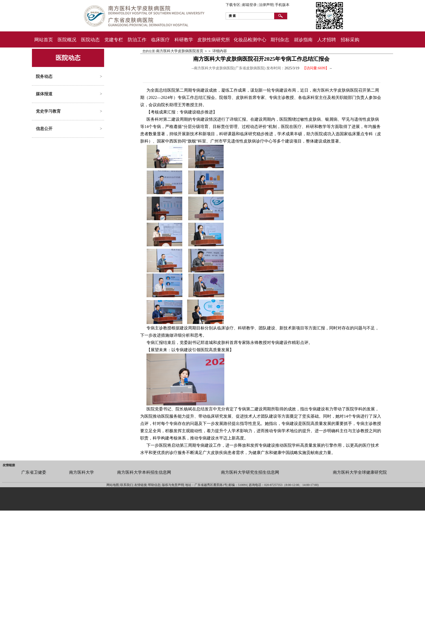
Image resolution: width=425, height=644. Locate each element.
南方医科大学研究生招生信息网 (250, 472)
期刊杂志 (280, 39)
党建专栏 (113, 39)
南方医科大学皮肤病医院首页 (179, 51)
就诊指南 (303, 39)
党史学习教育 (48, 111)
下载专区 (233, 5)
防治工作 (137, 39)
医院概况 (67, 39)
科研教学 (183, 39)
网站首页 (43, 39)
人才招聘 (326, 39)
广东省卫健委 (33, 472)
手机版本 (282, 5)
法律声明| (266, 5)
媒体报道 (44, 94)
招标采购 (350, 39)
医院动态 (90, 39)
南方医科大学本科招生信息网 (144, 472)
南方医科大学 (81, 472)
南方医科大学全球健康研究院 (360, 472)
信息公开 (44, 128)
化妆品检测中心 (250, 39)
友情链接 (9, 465)
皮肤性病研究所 (213, 39)
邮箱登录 (249, 5)
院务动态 (44, 76)
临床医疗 (160, 39)
